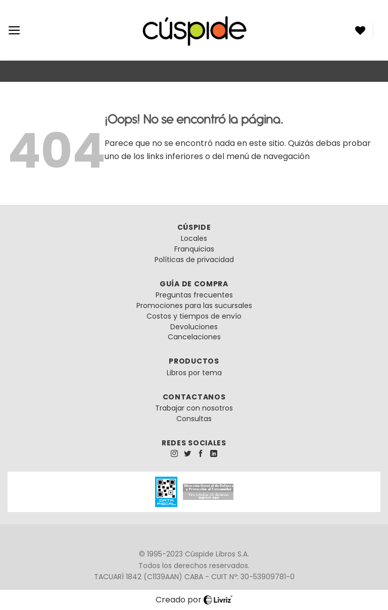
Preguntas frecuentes (194, 295)
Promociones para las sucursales (194, 305)
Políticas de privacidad (194, 260)
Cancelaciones (194, 337)
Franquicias (194, 249)
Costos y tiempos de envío (194, 316)
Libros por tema (194, 373)
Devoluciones (194, 327)
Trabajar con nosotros (194, 408)
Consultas (194, 419)
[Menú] (14, 30)
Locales (194, 238)
